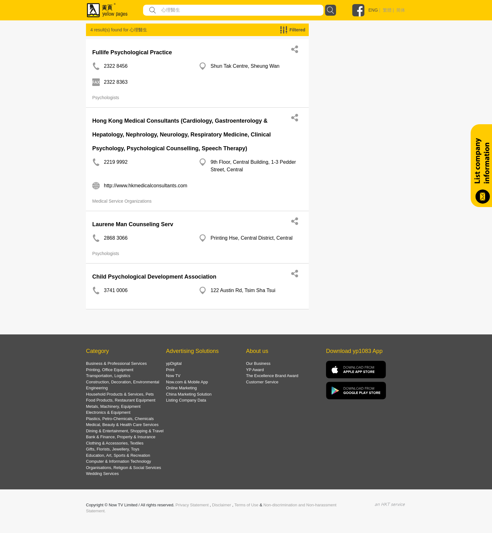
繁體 (387, 10)
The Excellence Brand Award (272, 375)
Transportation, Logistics (108, 375)
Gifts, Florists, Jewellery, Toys (112, 449)
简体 (400, 10)
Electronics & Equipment (108, 412)
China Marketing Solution (188, 394)
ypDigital (174, 363)
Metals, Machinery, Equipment (113, 406)
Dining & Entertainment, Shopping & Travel (124, 431)
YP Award (255, 369)
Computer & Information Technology (118, 461)
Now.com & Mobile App (187, 382)
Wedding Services (102, 473)
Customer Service (262, 382)
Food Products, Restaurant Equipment (120, 400)
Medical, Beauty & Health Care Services (122, 424)
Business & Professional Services (116, 363)
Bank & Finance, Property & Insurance (120, 436)
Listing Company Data (186, 400)
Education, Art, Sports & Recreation (118, 455)
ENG (373, 10)
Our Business (258, 363)
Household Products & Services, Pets (120, 394)
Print (170, 369)
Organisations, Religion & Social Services (123, 467)
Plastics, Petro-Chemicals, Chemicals (120, 418)
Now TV (173, 375)
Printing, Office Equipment (109, 369)
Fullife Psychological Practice (132, 52)
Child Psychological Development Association (154, 277)
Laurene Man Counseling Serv (132, 224)
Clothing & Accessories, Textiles (114, 443)
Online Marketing (181, 388)
